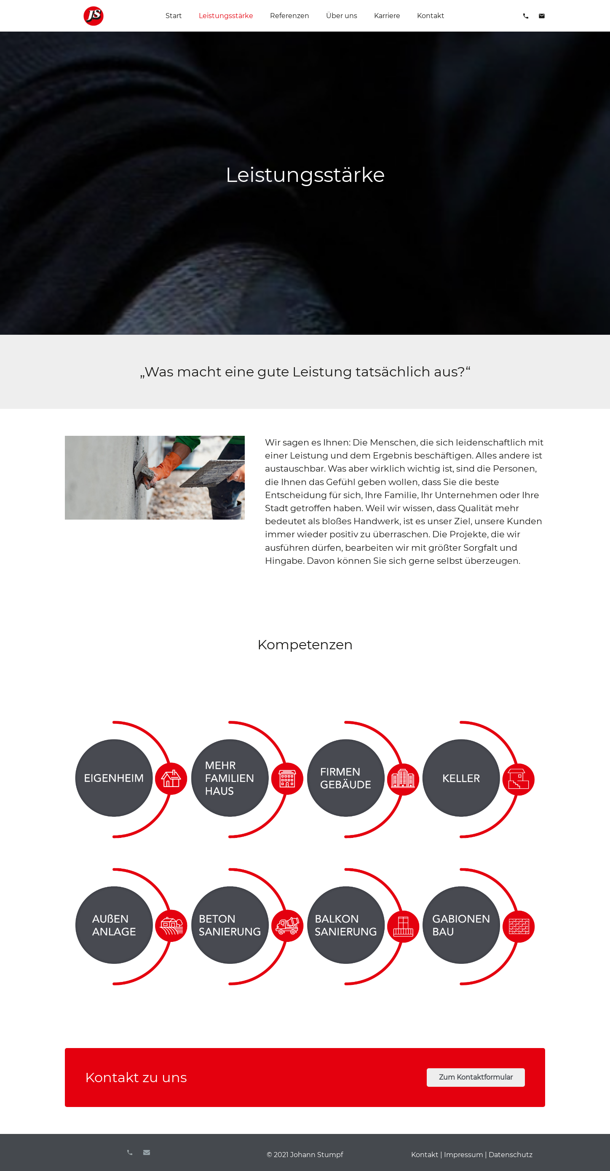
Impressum (463, 1155)
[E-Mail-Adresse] (146, 1152)
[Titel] (129, 1152)
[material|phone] (525, 16)
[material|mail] (541, 16)
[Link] (93, 16)
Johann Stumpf (316, 1155)
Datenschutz (510, 1155)
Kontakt (425, 1155)
